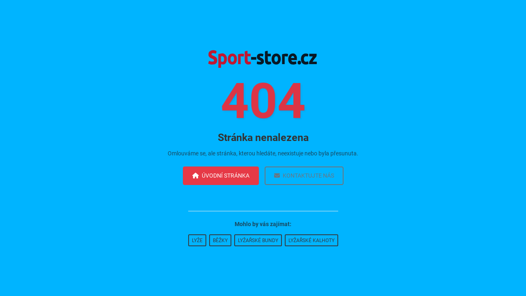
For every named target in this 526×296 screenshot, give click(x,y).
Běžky (220, 240)
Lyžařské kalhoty (311, 240)
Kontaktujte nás (304, 175)
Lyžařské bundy (258, 240)
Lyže (197, 240)
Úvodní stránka (220, 175)
